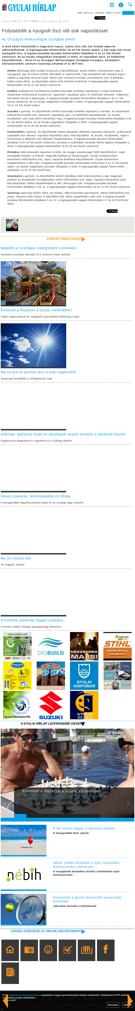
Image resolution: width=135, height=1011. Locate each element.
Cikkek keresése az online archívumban (46, 931)
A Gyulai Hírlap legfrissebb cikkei (51, 723)
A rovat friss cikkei (64, 239)
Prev (19, 805)
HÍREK (35, 21)
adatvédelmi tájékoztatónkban (24, 995)
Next (129, 805)
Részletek (113, 1005)
